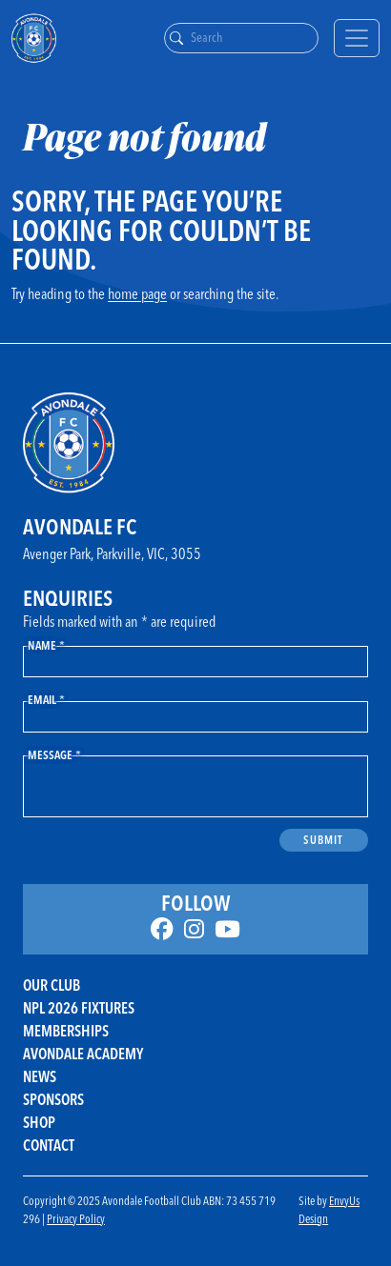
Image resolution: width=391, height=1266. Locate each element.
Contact (48, 1145)
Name (46, 645)
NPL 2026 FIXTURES (78, 1007)
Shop (39, 1122)
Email (46, 699)
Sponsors (53, 1099)
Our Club (51, 985)
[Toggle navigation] (357, 38)
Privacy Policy (76, 1218)
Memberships (66, 1030)
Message (54, 754)
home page (137, 293)
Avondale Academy (83, 1053)
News (39, 1076)
